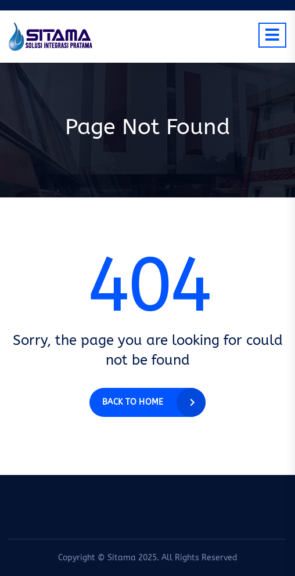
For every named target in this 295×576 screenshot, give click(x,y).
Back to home (132, 402)
